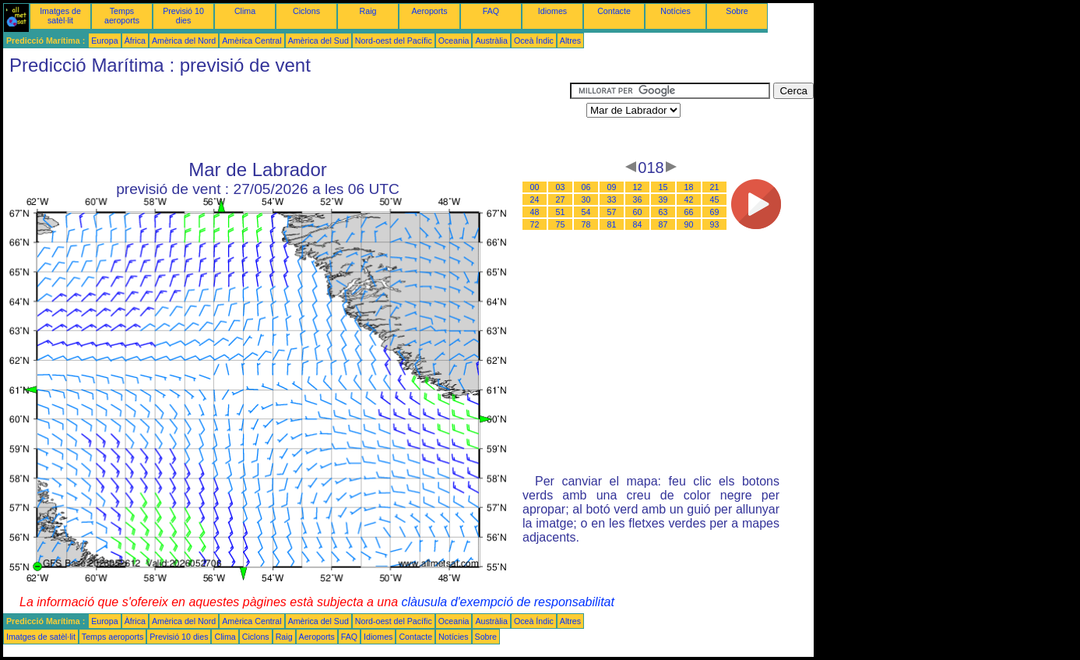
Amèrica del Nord (184, 40)
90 (689, 224)
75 (560, 224)
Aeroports (429, 11)
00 (535, 187)
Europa (104, 40)
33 (612, 199)
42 (689, 199)
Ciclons (306, 11)
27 (560, 199)
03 (560, 187)
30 (586, 199)
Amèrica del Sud (318, 40)
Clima (244, 11)
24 (535, 199)
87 (663, 224)
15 (663, 187)
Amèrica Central (251, 40)
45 (714, 199)
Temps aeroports (121, 15)
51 (560, 212)
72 (535, 224)
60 (637, 212)
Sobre (737, 11)
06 (586, 187)
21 (714, 187)
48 (535, 212)
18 (689, 187)
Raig (368, 11)
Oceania (454, 40)
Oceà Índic (534, 40)
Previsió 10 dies (183, 15)
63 (663, 212)
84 (637, 224)
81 (612, 224)
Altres (570, 40)
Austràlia (491, 40)
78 (586, 224)
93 (714, 224)
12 (637, 187)
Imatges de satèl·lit (60, 15)
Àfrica (135, 40)
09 (612, 187)
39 (663, 199)
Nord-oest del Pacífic (393, 40)
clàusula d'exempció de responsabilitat (507, 602)
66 (689, 212)
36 (637, 199)
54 (586, 212)
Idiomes (552, 11)
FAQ (491, 11)
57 (612, 212)
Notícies (675, 11)
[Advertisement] (286, 118)
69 (714, 212)
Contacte (614, 11)
